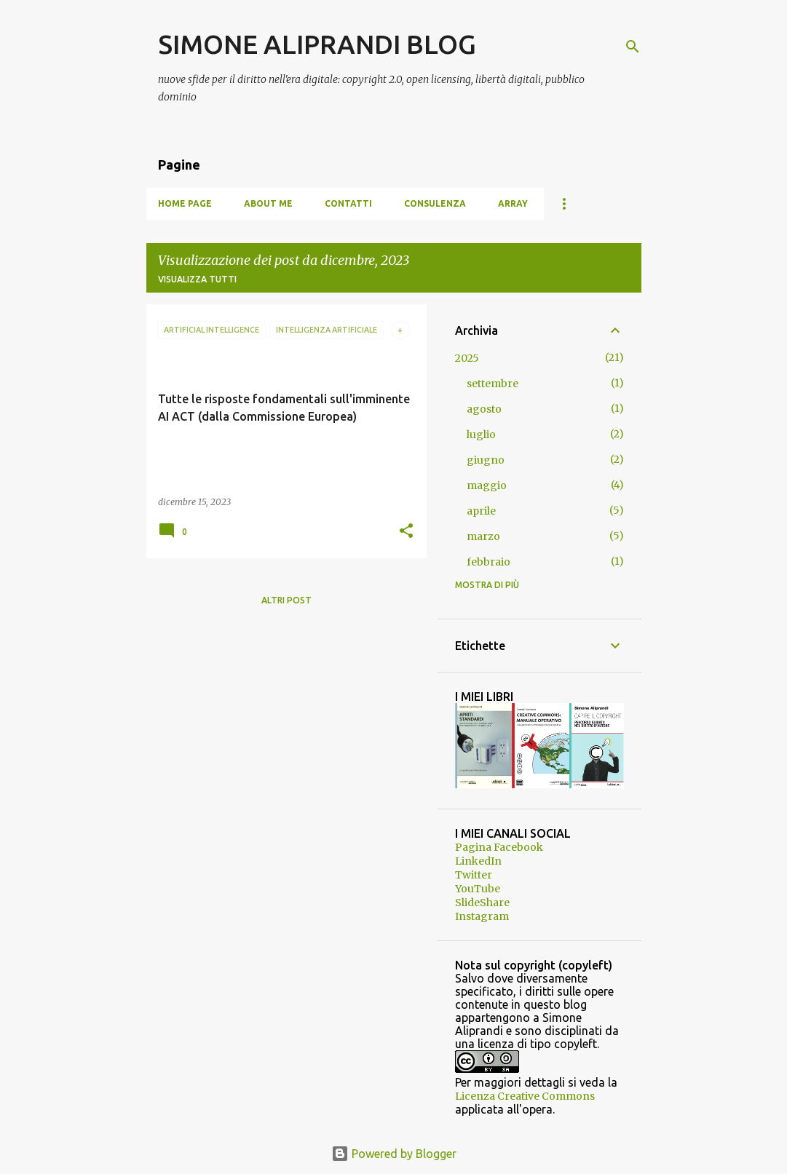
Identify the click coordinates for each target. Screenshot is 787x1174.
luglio (481, 434)
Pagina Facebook (499, 847)
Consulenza (435, 203)
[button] (406, 532)
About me (268, 203)
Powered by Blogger (393, 1153)
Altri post (286, 600)
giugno (486, 460)
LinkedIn (478, 861)
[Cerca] (632, 46)
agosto (484, 409)
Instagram (482, 916)
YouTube (477, 888)
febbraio (488, 561)
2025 (467, 358)
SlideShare (482, 902)
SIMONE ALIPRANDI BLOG (317, 44)
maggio (487, 485)
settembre (492, 383)
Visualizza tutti (197, 279)
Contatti (348, 203)
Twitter (473, 874)
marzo (483, 536)
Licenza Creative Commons (525, 1096)
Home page (185, 203)
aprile (481, 510)
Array (513, 203)
